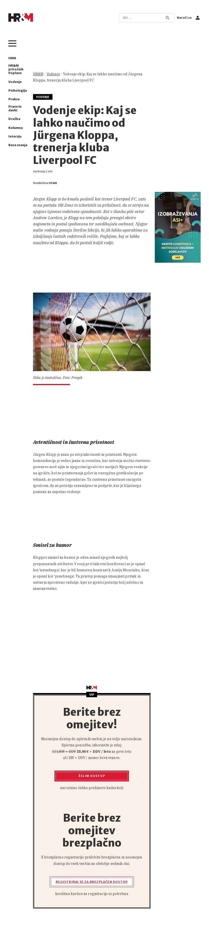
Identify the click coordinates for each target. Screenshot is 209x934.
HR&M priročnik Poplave (15, 69)
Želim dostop (91, 776)
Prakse (14, 99)
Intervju (14, 136)
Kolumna (15, 128)
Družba (14, 119)
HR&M (38, 74)
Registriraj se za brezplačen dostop (92, 882)
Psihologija (17, 90)
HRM (12, 58)
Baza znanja (17, 145)
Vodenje (15, 82)
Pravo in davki (14, 108)
